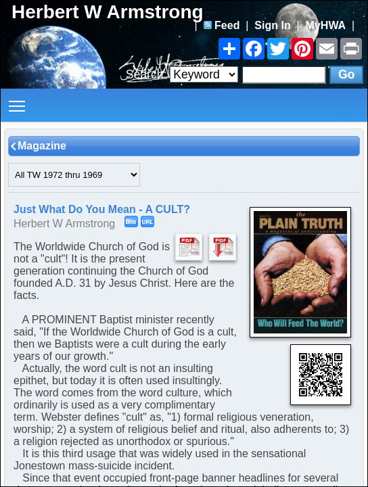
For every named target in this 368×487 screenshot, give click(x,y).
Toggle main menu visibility (18, 101)
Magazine (42, 146)
